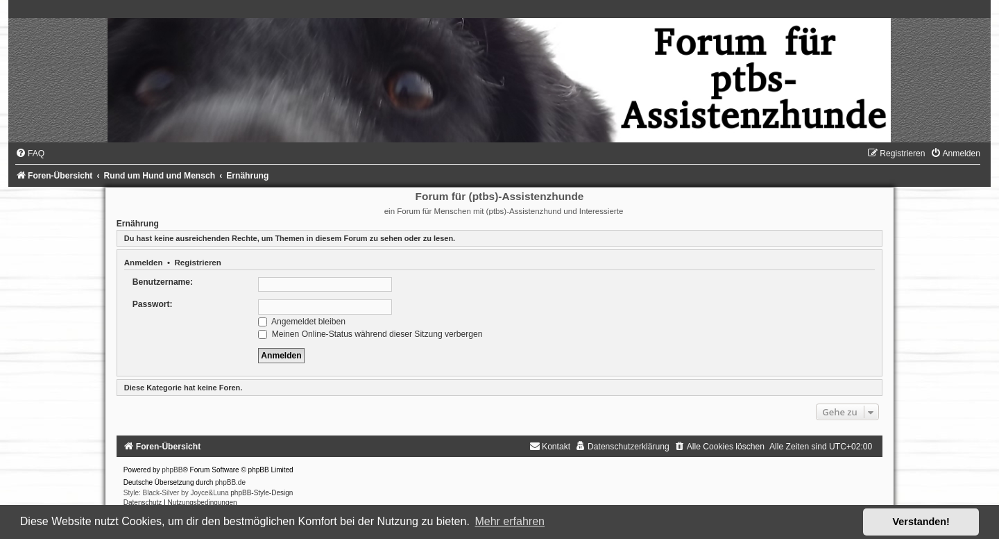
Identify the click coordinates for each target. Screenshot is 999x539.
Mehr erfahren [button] (510, 521)
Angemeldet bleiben (301, 321)
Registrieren (197, 262)
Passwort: (153, 304)
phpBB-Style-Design (261, 493)
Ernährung (138, 224)
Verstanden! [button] (921, 521)
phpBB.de (230, 482)
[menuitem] (29, 153)
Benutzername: (163, 282)
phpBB (172, 470)
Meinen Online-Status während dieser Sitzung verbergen (370, 334)
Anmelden (143, 262)
